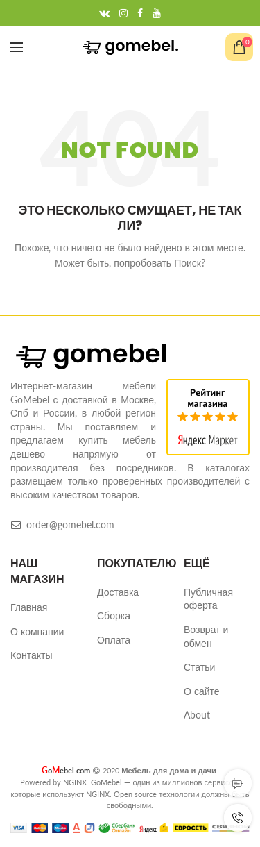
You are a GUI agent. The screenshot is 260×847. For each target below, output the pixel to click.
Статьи (199, 667)
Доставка (118, 592)
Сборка (113, 615)
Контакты (31, 655)
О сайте (202, 691)
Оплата (113, 640)
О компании (37, 631)
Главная (28, 607)
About (197, 715)
